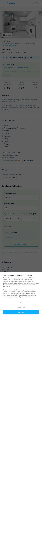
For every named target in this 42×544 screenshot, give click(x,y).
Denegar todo (21, 307)
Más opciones (21, 302)
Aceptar (21, 312)
